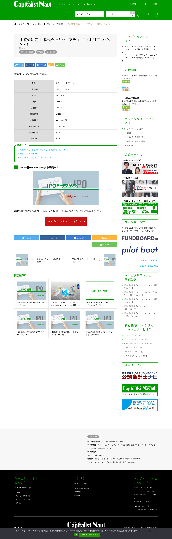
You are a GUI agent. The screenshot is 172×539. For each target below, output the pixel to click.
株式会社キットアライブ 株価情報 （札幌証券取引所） (42, 150)
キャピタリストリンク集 (133, 348)
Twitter (15, 527)
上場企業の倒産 (116, 462)
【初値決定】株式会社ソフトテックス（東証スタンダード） (140, 286)
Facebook (18, 527)
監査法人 (110, 448)
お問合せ (129, 145)
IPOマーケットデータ (109, 441)
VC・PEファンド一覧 (134, 352)
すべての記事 (51, 52)
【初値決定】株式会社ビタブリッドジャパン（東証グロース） (140, 307)
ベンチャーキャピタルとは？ (134, 335)
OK (76, 535)
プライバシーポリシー (147, 531)
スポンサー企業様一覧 (134, 137)
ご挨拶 (128, 133)
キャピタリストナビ (137, 528)
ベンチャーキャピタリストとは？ (136, 339)
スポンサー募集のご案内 (135, 141)
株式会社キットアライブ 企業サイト (35, 157)
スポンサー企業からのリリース (97, 455)
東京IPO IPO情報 (28, 154)
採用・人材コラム (129, 462)
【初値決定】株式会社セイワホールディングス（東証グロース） (140, 314)
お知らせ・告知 (100, 459)
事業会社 (152, 445)
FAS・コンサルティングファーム (108, 445)
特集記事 (133, 4)
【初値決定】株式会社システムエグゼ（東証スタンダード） (140, 300)
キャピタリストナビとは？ (134, 129)
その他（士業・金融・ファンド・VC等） (134, 445)
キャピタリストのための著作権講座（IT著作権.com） (124, 459)
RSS (21, 527)
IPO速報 (40, 52)
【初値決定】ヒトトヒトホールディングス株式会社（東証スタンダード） (140, 293)
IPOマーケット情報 (150, 4)
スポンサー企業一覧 (150, 260)
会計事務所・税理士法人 (97, 448)
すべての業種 (91, 445)
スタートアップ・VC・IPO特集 (99, 462)
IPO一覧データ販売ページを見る (65, 221)
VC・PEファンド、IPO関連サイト (139, 356)
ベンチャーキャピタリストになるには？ (139, 343)
